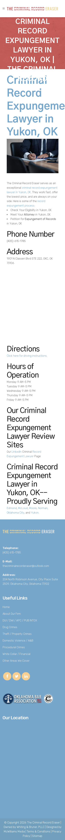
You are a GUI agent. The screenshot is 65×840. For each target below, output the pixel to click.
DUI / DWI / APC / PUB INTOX (20, 620)
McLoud (23, 508)
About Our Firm (12, 613)
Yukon (35, 512)
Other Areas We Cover (16, 660)
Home (6, 607)
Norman (43, 508)
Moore (33, 508)
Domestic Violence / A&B (18, 640)
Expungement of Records (40, 219)
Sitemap (37, 836)
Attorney (29, 214)
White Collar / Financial (16, 654)
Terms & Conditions (38, 831)
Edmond (12, 508)
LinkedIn (17, 451)
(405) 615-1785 (12, 552)
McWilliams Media (14, 831)
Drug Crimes (10, 627)
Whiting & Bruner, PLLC (30, 827)
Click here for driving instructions (27, 355)
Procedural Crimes (14, 647)
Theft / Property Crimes (17, 634)
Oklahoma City (15, 512)
